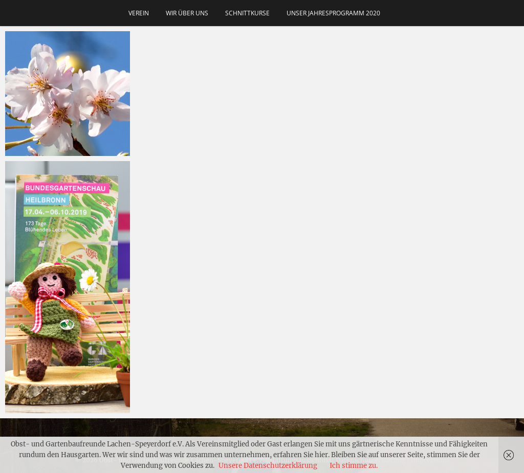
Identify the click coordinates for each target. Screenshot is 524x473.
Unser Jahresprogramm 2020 (333, 13)
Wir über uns (187, 13)
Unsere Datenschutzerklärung (268, 465)
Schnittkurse (247, 13)
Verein (138, 13)
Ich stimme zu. (354, 465)
